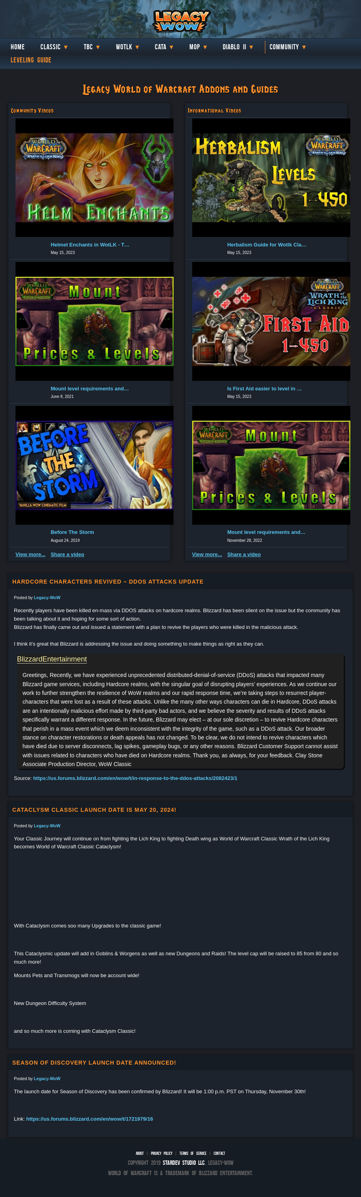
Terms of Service (193, 1153)
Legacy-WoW (47, 597)
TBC (88, 47)
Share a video (68, 554)
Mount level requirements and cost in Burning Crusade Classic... (90, 389)
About (140, 1153)
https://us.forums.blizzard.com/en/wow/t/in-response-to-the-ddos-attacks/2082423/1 (135, 778)
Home (18, 47)
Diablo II (234, 47)
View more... (30, 554)
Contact (219, 1153)
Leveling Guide (31, 60)
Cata (160, 47)
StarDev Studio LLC (184, 1162)
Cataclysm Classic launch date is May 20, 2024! (94, 810)
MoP (194, 47)
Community (284, 47)
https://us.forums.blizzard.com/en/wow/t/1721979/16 (89, 1119)
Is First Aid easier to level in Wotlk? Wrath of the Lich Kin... (267, 389)
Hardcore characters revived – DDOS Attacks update (108, 581)
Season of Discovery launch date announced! (94, 1062)
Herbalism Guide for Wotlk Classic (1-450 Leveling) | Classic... (267, 245)
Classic (51, 47)
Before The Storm (72, 532)
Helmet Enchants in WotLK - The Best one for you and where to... (90, 245)
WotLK (124, 47)
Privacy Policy (161, 1153)
